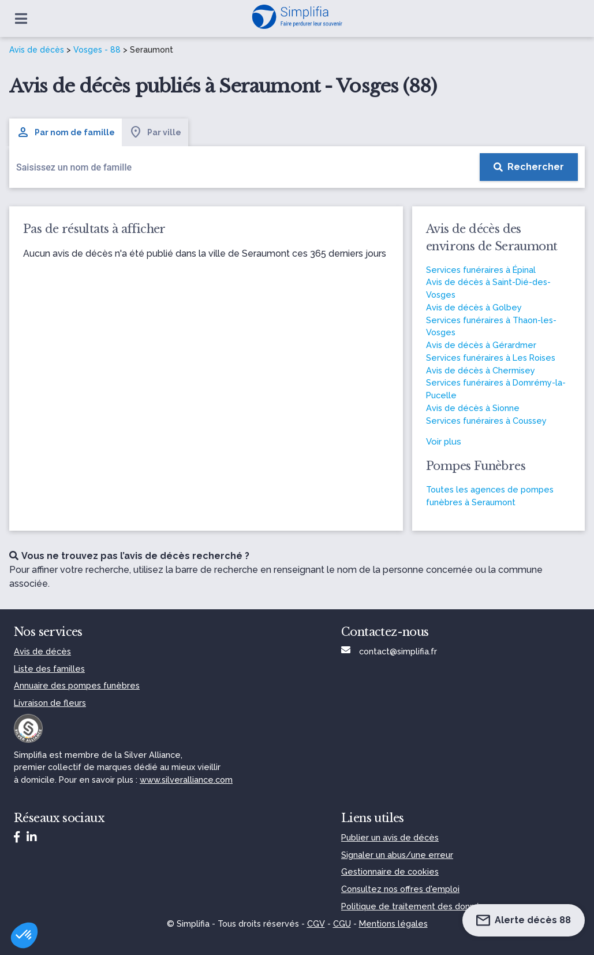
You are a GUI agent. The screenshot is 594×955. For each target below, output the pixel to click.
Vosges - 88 (97, 49)
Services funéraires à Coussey (486, 420)
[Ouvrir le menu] (21, 18)
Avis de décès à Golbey (474, 307)
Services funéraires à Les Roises (490, 357)
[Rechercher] (529, 167)
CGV (316, 923)
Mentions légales (393, 923)
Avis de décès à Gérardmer (481, 345)
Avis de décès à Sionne (473, 408)
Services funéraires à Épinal (481, 270)
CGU (342, 923)
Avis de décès (36, 49)
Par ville (155, 132)
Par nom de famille (65, 132)
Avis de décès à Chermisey (480, 370)
